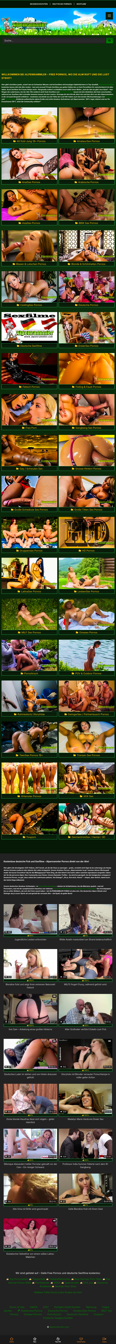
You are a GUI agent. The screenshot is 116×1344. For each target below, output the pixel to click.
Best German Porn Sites (87, 1279)
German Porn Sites (65, 1286)
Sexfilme (81, 4)
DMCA (33, 1307)
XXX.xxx (88, 1282)
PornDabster (42, 1282)
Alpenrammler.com (59, 1327)
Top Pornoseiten (18, 1279)
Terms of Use (16, 1307)
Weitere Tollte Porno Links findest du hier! (58, 1292)
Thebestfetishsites (59, 1279)
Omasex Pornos (33, 1314)
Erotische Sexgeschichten (58, 1317)
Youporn (108, 97)
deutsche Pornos (62, 4)
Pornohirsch (10, 99)
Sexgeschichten (39, 4)
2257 (46, 1307)
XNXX (57, 1282)
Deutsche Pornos (58, 1310)
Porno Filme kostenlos (47, 886)
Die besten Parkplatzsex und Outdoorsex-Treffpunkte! (75, 889)
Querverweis (72, 1282)
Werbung (91, 1307)
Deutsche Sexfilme (106, 85)
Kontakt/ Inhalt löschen (67, 1307)
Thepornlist (38, 1279)
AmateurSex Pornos (84, 1310)
